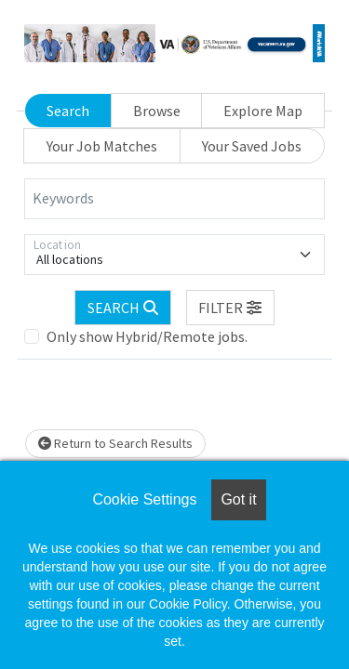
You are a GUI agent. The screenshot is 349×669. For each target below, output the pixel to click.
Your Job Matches (102, 146)
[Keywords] (174, 198)
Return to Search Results (115, 443)
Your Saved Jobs (252, 146)
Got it (238, 499)
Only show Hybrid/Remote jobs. (147, 336)
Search (68, 110)
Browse (157, 110)
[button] (230, 307)
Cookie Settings (144, 499)
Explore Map (262, 110)
